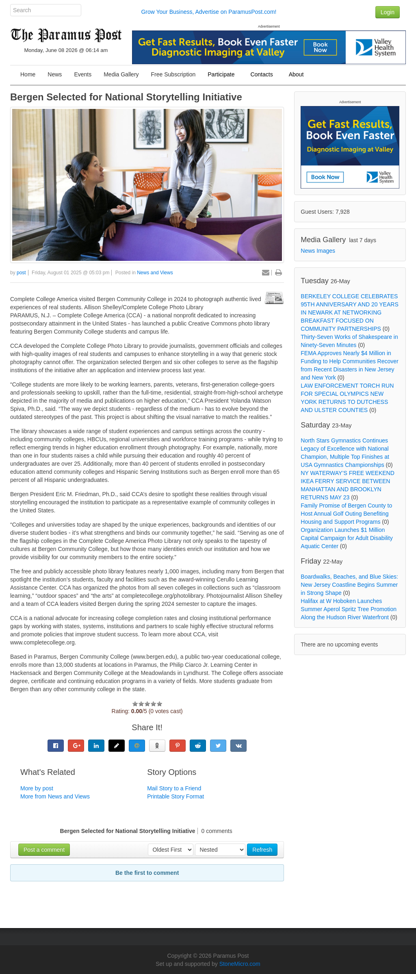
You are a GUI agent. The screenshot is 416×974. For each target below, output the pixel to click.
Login (387, 12)
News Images (318, 250)
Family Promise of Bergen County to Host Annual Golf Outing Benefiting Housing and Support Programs (346, 513)
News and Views (155, 272)
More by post (36, 788)
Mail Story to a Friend (174, 788)
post (21, 272)
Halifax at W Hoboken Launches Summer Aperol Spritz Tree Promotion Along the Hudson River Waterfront (348, 609)
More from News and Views (55, 796)
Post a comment (44, 849)
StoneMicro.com (239, 964)
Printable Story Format (175, 796)
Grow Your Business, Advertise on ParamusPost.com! (208, 12)
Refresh (262, 849)
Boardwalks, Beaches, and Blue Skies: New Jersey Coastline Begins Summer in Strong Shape (349, 584)
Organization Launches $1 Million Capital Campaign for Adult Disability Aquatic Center (346, 538)
